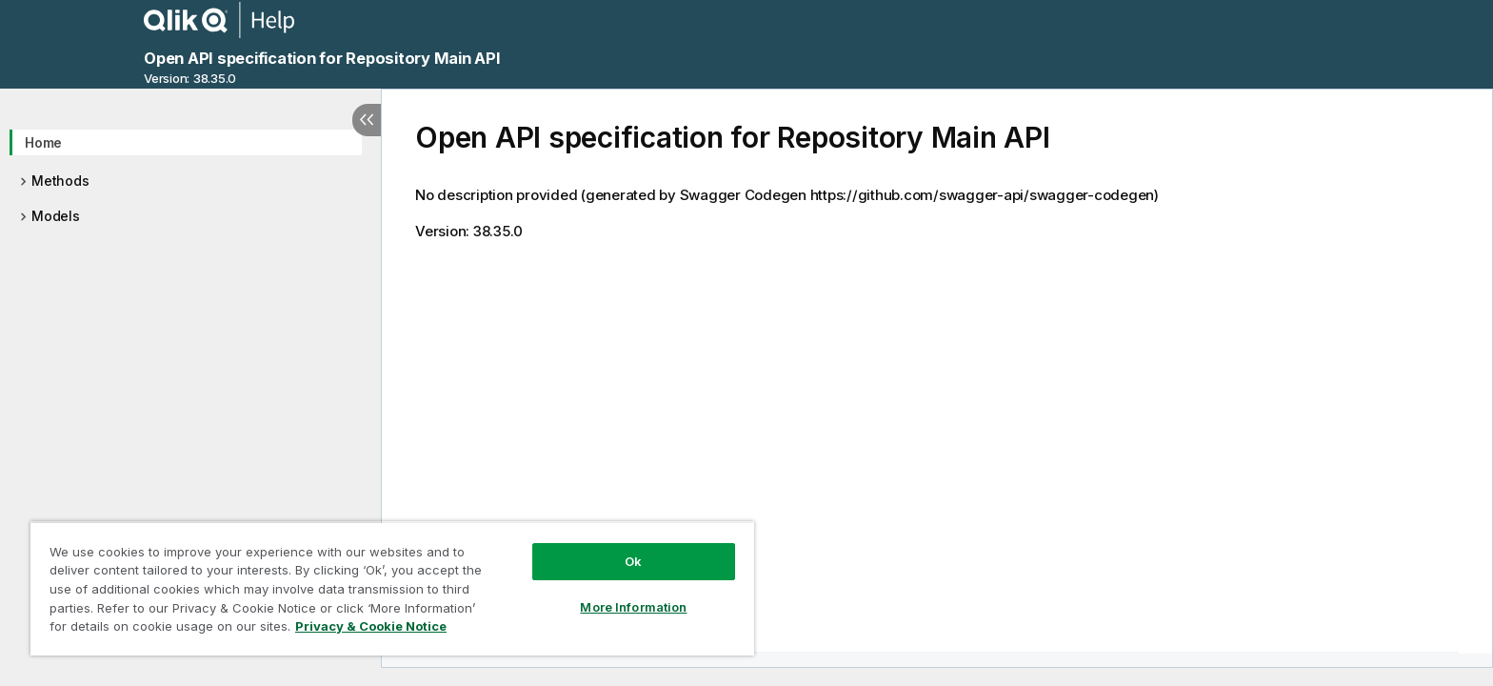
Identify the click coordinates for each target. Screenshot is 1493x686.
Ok (633, 561)
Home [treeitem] (43, 142)
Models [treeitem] (55, 216)
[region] (392, 588)
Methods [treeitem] (60, 180)
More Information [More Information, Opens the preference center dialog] (633, 607)
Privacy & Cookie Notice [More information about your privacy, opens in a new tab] (371, 626)
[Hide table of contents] (366, 120)
